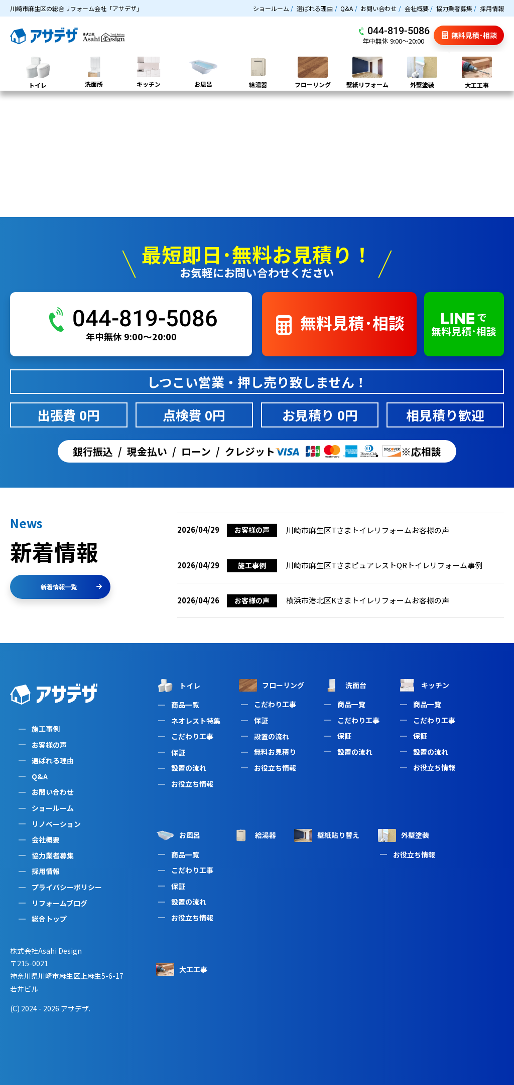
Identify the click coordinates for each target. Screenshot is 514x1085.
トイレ (178, 685)
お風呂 (178, 835)
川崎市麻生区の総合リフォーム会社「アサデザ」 (76, 8)
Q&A (346, 8)
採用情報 (492, 8)
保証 (178, 752)
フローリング (271, 685)
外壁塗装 (403, 835)
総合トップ (49, 919)
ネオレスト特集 (195, 721)
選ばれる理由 (315, 8)
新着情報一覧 (71, 586)
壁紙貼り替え (326, 835)
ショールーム (271, 8)
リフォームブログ (59, 903)
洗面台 (344, 685)
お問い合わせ (378, 8)
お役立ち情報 (192, 784)
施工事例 (46, 729)
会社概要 (417, 8)
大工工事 (181, 969)
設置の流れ (188, 768)
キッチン (423, 685)
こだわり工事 (192, 736)
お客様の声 (49, 745)
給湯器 (254, 835)
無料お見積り (275, 752)
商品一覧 (185, 705)
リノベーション (56, 824)
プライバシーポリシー (67, 887)
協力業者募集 (454, 8)
